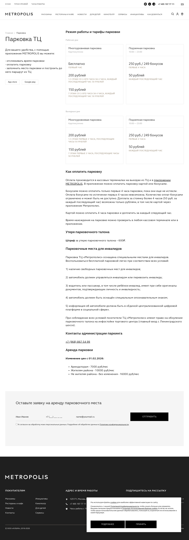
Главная (9, 33)
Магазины (46, 14)
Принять (141, 524)
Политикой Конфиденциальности (124, 506)
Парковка (21, 33)
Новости (82, 14)
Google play (30, 82)
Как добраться (154, 14)
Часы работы (38, 4)
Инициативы (137, 14)
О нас (8, 4)
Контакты (10, 513)
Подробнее (107, 524)
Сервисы (122, 14)
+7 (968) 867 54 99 (78, 342)
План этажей (21, 4)
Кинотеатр (109, 14)
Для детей (95, 14)
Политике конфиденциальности (114, 424)
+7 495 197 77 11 (166, 4)
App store (12, 82)
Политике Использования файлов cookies (140, 508)
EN (182, 4)
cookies (113, 502)
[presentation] (36, 431)
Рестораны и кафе (64, 14)
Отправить (149, 417)
